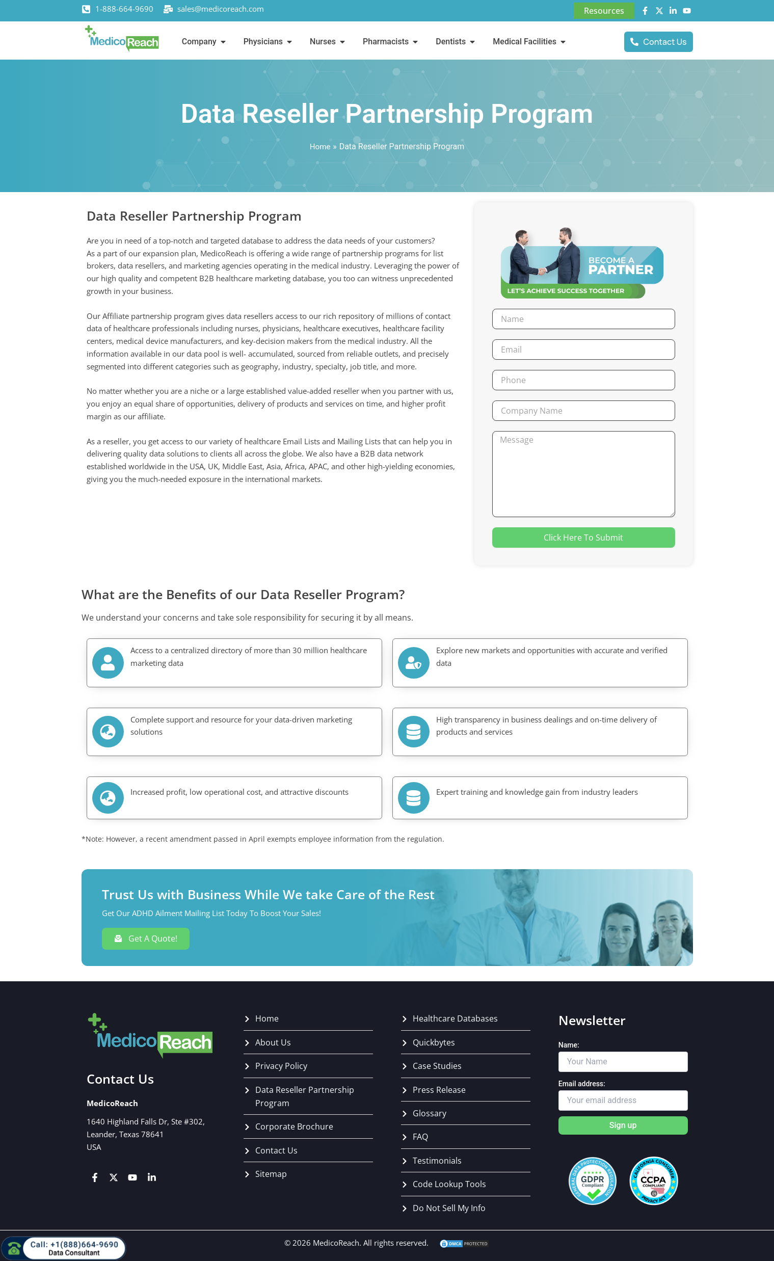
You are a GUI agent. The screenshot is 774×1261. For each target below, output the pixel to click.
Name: (568, 1045)
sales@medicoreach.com (220, 9)
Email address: (581, 1084)
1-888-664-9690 (124, 9)
